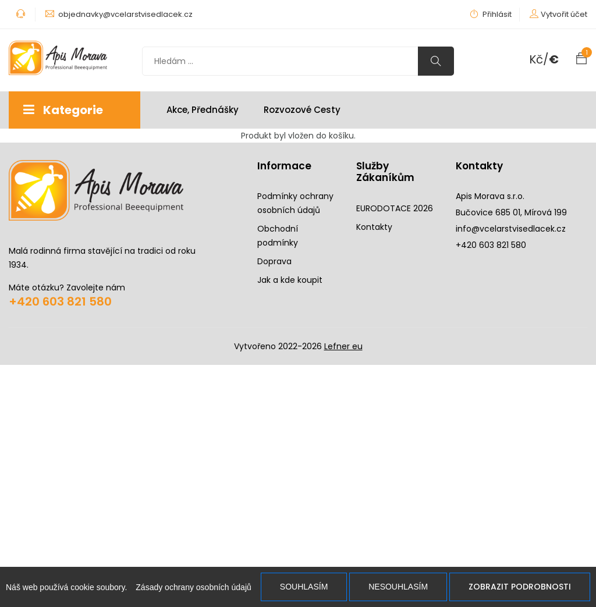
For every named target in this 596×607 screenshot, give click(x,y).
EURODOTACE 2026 (394, 208)
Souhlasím (304, 586)
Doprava (274, 261)
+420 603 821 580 (60, 301)
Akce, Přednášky (202, 110)
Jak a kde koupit (289, 280)
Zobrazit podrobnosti (520, 586)
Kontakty (374, 227)
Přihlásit (491, 14)
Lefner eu (343, 346)
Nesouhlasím (398, 586)
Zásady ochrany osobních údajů (193, 587)
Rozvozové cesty (302, 110)
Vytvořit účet (564, 14)
